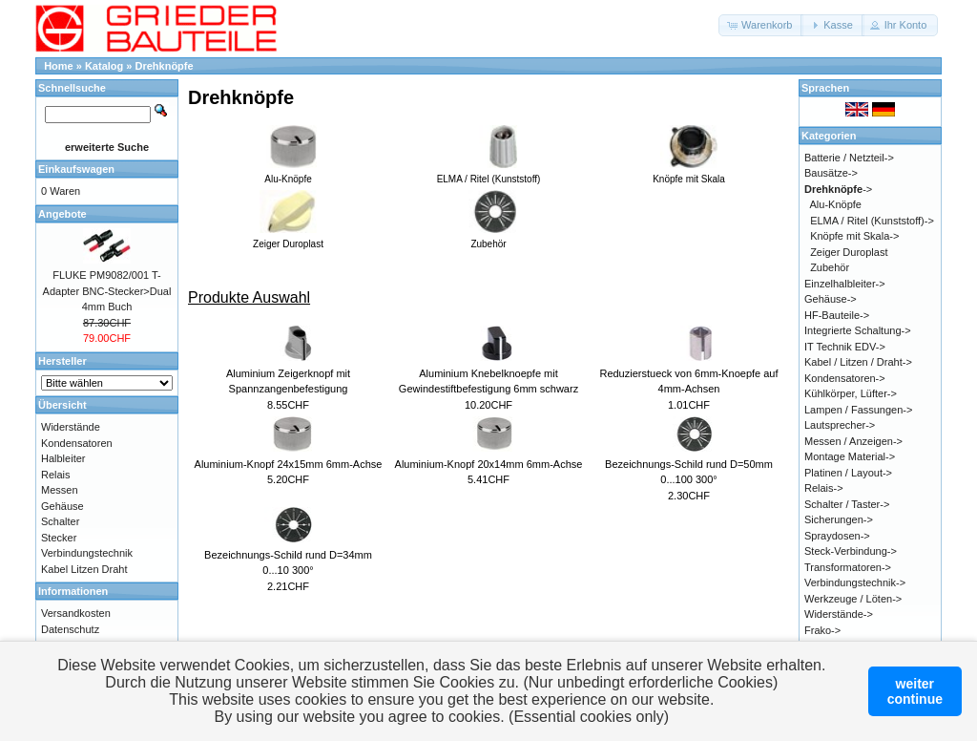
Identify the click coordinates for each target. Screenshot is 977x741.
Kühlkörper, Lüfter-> (850, 393)
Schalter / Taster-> (846, 504)
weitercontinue (915, 691)
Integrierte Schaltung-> (857, 330)
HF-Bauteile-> (836, 315)
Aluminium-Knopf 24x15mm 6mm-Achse (289, 464)
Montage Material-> (849, 456)
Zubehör (829, 267)
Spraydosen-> (837, 535)
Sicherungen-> (838, 519)
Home (58, 66)
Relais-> (823, 488)
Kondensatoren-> (844, 378)
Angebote (62, 214)
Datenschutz (70, 629)
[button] (760, 25)
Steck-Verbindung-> (850, 551)
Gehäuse (62, 506)
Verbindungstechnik (87, 553)
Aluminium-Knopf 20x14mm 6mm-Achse (489, 464)
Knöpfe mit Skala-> (854, 236)
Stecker (58, 537)
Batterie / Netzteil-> (849, 157)
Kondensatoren (77, 443)
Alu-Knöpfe (836, 204)
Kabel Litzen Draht (84, 569)
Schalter (60, 521)
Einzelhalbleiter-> (844, 283)
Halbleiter (63, 458)
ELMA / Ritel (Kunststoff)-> (872, 220)
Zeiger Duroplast (848, 252)
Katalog (104, 66)
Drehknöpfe (164, 66)
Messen (59, 490)
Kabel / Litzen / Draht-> (858, 362)
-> (838, 189)
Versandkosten (76, 613)
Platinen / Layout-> (848, 472)
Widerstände (70, 427)
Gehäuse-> (830, 299)
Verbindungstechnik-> (854, 582)
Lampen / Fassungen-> (858, 409)
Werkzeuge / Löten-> (853, 598)
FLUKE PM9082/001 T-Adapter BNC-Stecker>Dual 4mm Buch (107, 290)
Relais (56, 474)
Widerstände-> (838, 614)
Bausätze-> (831, 173)
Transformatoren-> (847, 567)
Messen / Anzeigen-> (853, 441)
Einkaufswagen (76, 169)
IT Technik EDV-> (844, 346)
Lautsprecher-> (839, 425)
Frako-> (822, 630)
